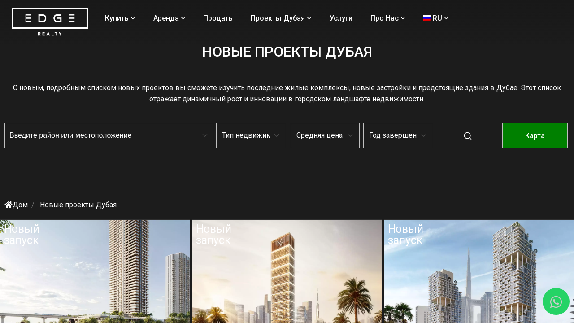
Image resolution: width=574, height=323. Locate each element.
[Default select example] (242, 135)
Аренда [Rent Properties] (207, 18)
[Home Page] (96, 33)
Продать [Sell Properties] (256, 18)
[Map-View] (482, 142)
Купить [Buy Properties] (158, 18)
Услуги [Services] (379, 18)
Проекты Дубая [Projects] (319, 18)
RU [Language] (209, 40)
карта (482, 135)
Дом (69, 205)
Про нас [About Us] (160, 40)
